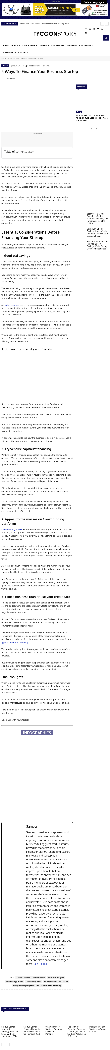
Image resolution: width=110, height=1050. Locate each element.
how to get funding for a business (56, 982)
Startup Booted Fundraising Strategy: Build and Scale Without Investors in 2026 (10, 1031)
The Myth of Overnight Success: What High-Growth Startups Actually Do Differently (76, 1031)
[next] (107, 23)
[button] (106, 37)
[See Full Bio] (48, 964)
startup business (11, 305)
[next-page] (8, 1044)
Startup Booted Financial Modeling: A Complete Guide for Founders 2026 (32, 1030)
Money (10, 58)
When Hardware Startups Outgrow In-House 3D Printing (54, 1029)
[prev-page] (3, 1044)
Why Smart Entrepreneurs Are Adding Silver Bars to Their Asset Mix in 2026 (91, 116)
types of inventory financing (15, 642)
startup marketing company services (26, 986)
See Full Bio (40, 963)
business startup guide (56, 978)
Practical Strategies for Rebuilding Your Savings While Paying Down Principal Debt (97, 239)
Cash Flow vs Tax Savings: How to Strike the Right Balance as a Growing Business (96, 227)
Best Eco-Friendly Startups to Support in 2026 (98, 1029)
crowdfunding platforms (14, 982)
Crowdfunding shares (11, 529)
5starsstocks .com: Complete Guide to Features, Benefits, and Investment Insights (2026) (96, 214)
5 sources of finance (24, 978)
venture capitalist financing (51, 986)
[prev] (102, 23)
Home (3, 58)
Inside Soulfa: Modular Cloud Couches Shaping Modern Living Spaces (44, 24)
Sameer (12, 78)
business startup (39, 978)
